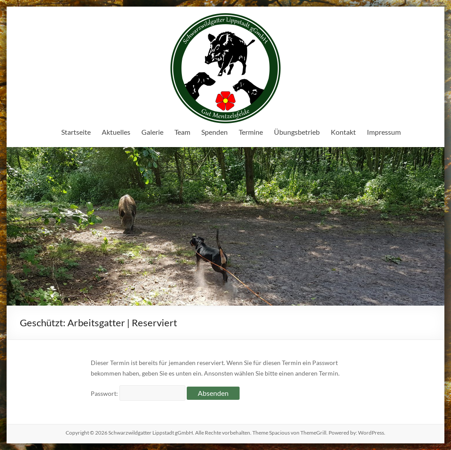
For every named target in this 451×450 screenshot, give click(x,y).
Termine (251, 132)
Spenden (214, 132)
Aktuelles (116, 132)
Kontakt (343, 132)
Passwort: (138, 393)
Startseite (76, 132)
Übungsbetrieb (297, 132)
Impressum (384, 132)
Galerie (152, 132)
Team (182, 132)
